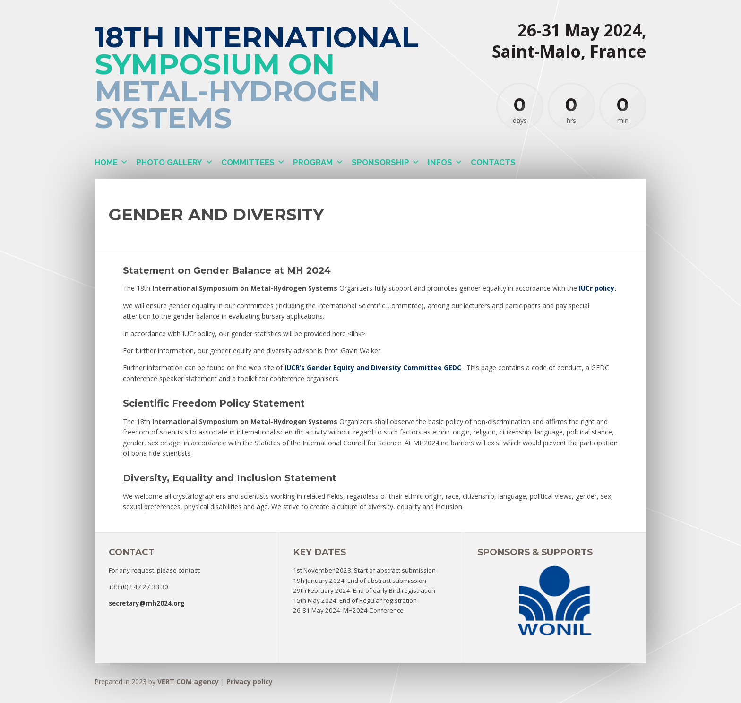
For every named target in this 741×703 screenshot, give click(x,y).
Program (313, 162)
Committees (248, 162)
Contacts (493, 162)
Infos (440, 162)
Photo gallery (169, 162)
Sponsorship (380, 162)
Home (106, 162)
